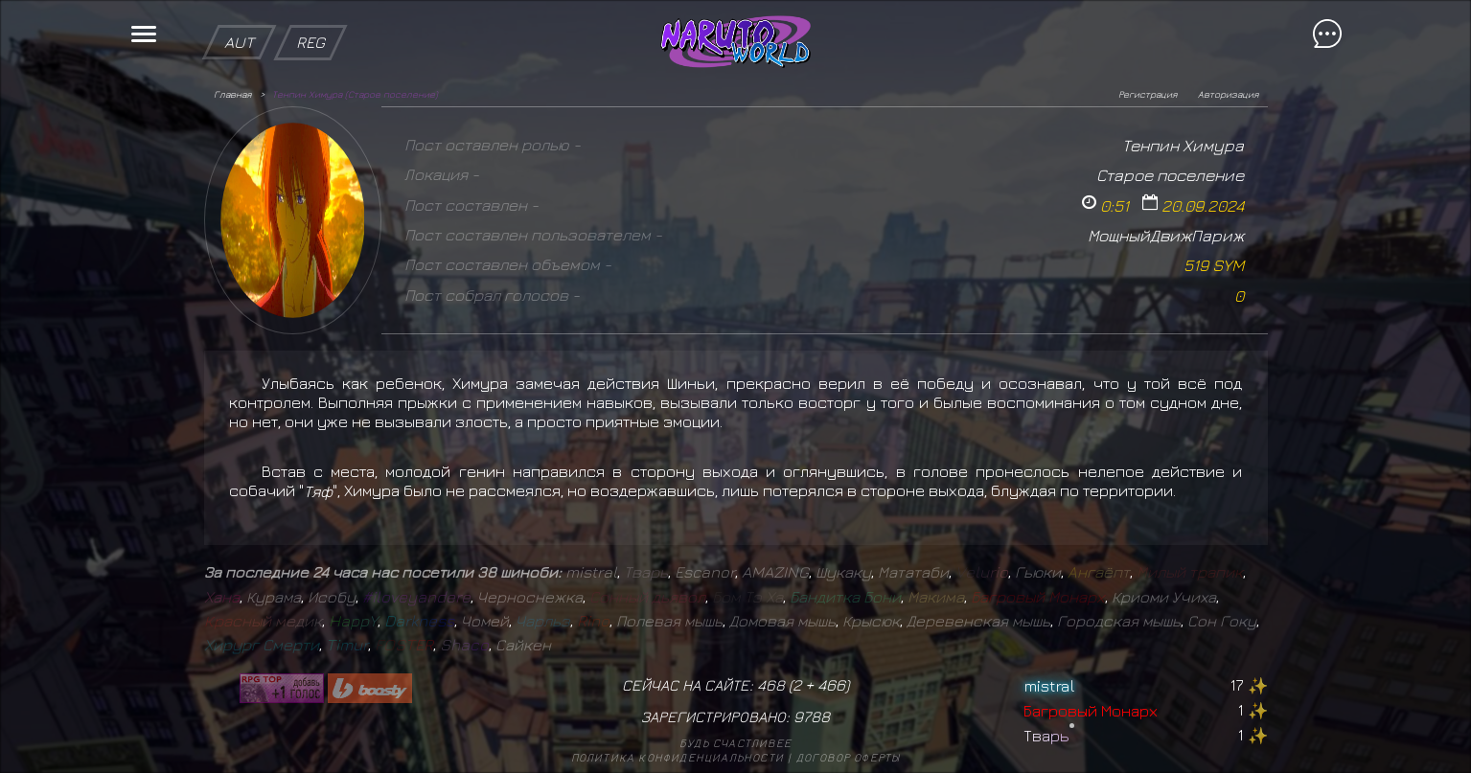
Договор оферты (848, 757)
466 (831, 684)
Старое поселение (1170, 175)
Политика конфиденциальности (677, 757)
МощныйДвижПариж (1166, 235)
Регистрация (1147, 94)
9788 (811, 716)
